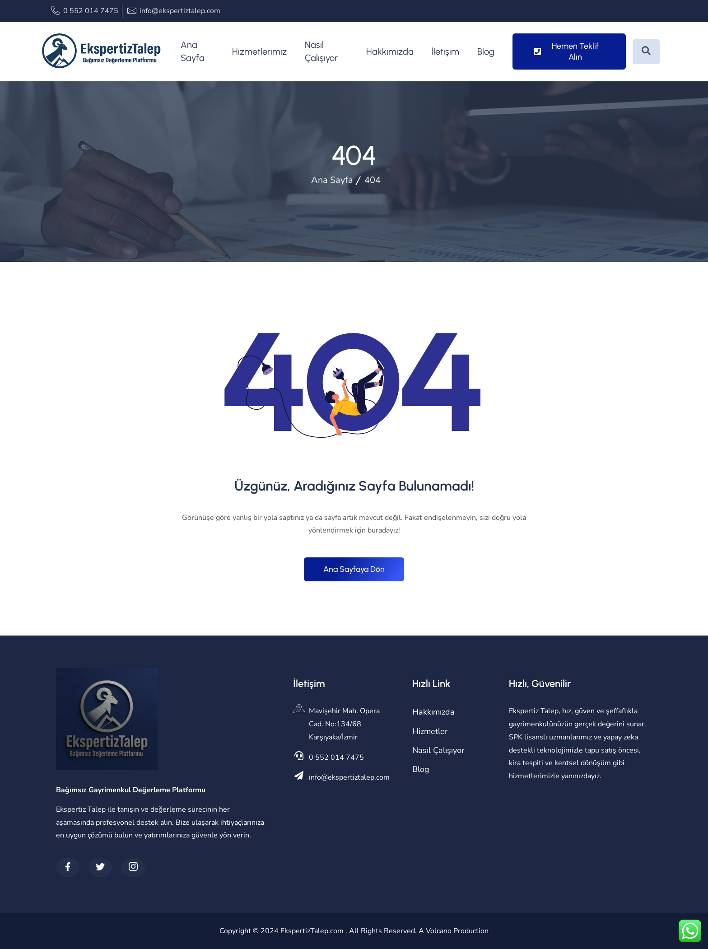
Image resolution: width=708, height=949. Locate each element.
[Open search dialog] (646, 51)
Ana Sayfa (193, 51)
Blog (485, 51)
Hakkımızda (390, 51)
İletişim (445, 51)
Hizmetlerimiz (259, 51)
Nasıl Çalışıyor (321, 51)
